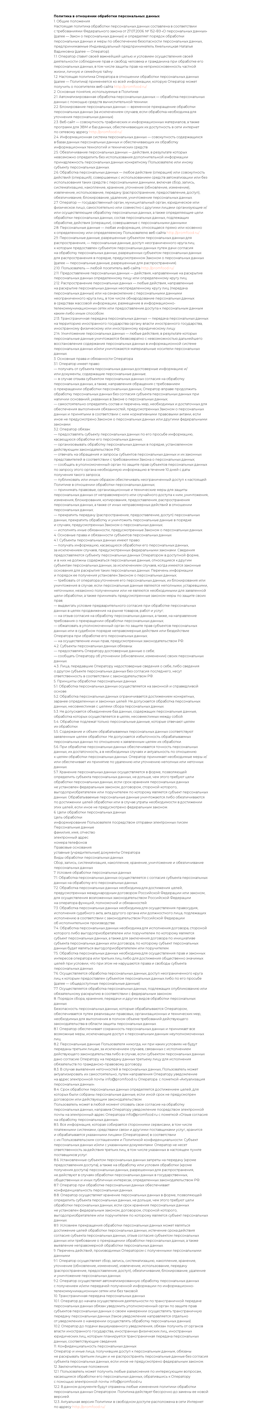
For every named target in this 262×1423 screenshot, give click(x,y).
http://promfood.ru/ (130, 87)
